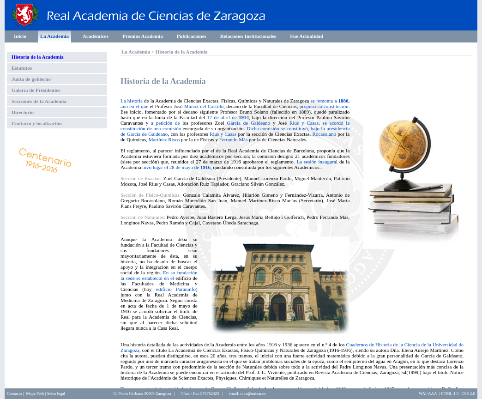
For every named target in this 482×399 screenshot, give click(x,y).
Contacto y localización (37, 123)
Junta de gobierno (31, 79)
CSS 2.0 (468, 393)
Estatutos (22, 68)
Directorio (23, 112)
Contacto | (15, 393)
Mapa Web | (36, 393)
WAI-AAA (428, 393)
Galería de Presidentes (36, 90)
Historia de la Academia (38, 57)
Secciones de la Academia (39, 101)
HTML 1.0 (450, 393)
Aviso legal (55, 393)
